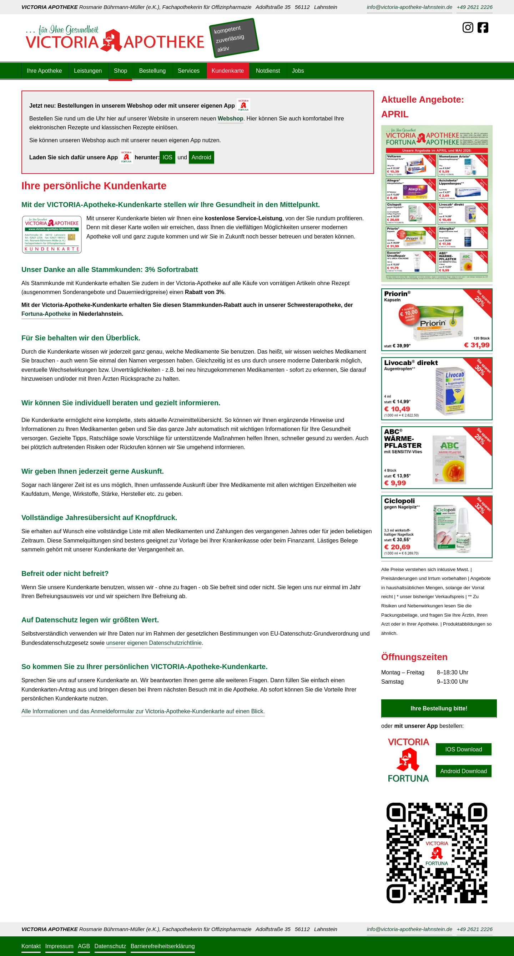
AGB (84, 946)
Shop (120, 71)
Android (201, 157)
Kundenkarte (228, 71)
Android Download (463, 771)
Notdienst (268, 71)
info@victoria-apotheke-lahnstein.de (410, 7)
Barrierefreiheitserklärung (163, 946)
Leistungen (88, 71)
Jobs (298, 71)
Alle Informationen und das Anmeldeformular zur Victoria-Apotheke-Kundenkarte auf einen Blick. (143, 711)
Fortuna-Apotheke (46, 314)
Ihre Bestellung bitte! (438, 708)
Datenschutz (110, 946)
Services (189, 71)
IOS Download (463, 749)
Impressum (59, 946)
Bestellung (152, 71)
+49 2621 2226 (475, 7)
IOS (167, 157)
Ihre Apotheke (44, 71)
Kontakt (31, 946)
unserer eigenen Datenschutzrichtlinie (154, 643)
